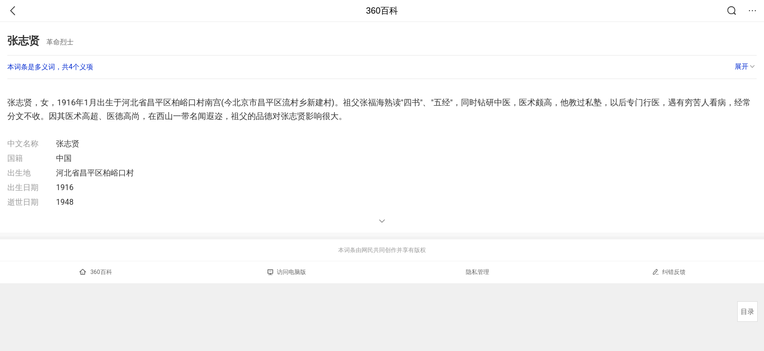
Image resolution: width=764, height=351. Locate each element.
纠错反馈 (669, 271)
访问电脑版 (286, 272)
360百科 (382, 11)
